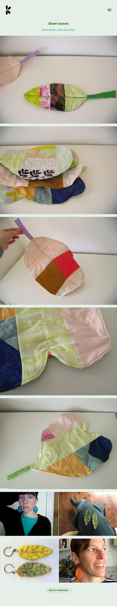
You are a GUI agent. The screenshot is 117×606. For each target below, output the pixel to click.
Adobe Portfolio (63, 600)
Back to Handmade (58, 590)
